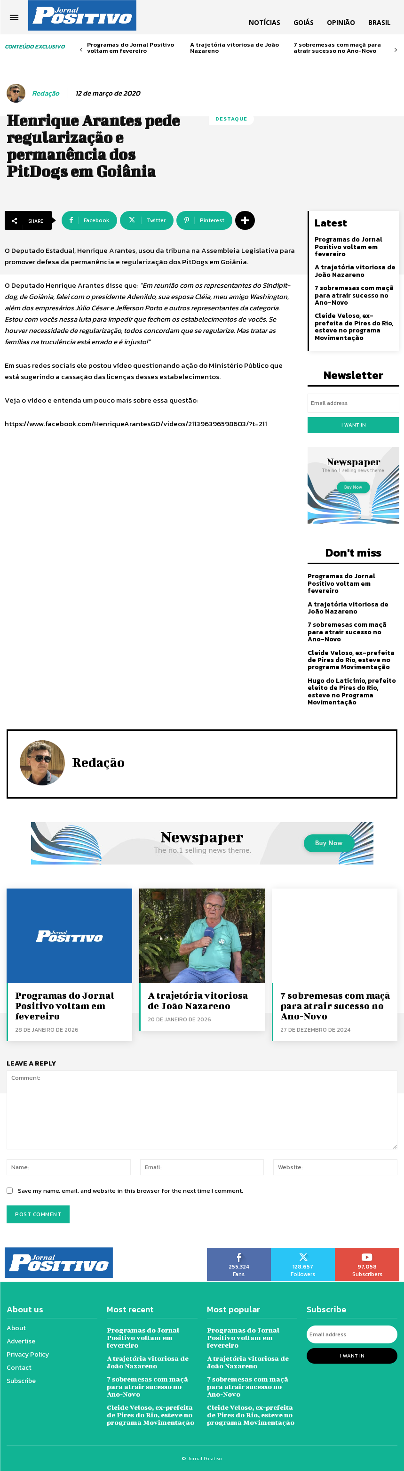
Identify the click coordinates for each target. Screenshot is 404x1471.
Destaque (231, 119)
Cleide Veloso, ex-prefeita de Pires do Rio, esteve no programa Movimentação (354, 326)
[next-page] (396, 50)
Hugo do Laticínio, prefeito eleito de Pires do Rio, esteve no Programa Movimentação (352, 691)
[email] (353, 403)
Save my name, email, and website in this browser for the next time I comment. (130, 1190)
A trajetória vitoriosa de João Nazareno (234, 47)
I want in (353, 424)
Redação (45, 93)
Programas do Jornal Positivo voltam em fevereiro (130, 47)
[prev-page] (81, 50)
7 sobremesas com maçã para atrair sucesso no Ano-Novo (337, 47)
